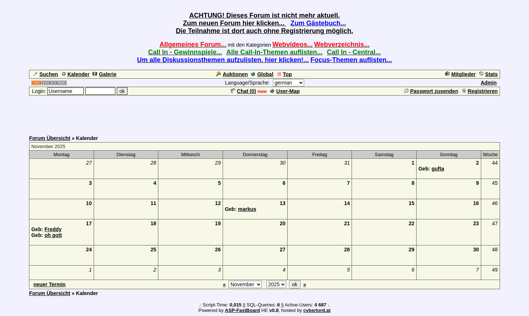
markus (247, 209)
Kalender (75, 74)
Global (262, 74)
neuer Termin (49, 284)
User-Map (285, 91)
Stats (488, 74)
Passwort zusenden (431, 91)
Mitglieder (460, 74)
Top (284, 74)
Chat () (243, 91)
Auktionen (232, 74)
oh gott (53, 235)
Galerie (104, 74)
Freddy (53, 229)
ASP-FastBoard (242, 310)
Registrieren (479, 91)
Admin (489, 83)
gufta (438, 169)
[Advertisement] (264, 112)
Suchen (45, 74)
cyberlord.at (317, 310)
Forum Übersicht (49, 138)
